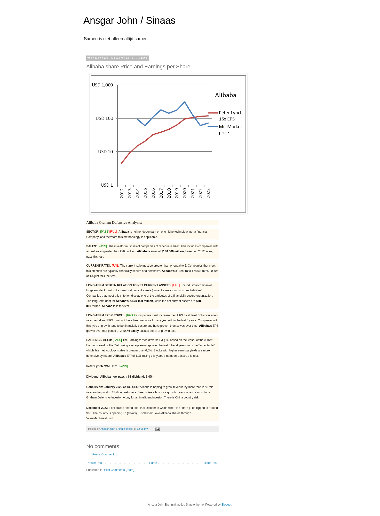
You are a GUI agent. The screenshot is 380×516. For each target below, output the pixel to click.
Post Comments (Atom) (119, 470)
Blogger (226, 504)
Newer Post (95, 463)
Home (153, 463)
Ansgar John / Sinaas (129, 20)
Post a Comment (103, 454)
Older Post (210, 463)
